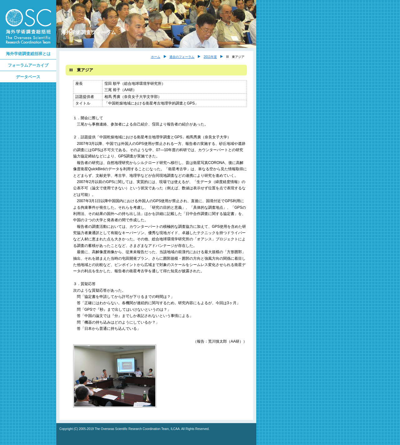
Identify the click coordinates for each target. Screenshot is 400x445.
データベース (28, 76)
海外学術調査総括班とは (28, 53)
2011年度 (210, 57)
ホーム (155, 57)
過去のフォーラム (181, 57)
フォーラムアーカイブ (28, 65)
